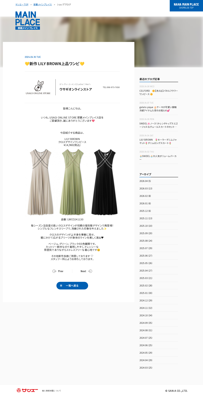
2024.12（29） (146, 300)
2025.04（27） (146, 270)
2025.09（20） (146, 233)
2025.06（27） (146, 255)
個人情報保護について (51, 390)
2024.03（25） (146, 367)
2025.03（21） (146, 278)
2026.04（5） (145, 181)
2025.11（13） (146, 218)
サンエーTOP (22, 4)
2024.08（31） (146, 330)
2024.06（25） (146, 345)
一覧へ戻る (72, 285)
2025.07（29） (146, 248)
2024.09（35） (146, 323)
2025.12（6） (145, 211)
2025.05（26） (146, 263)
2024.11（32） (146, 308)
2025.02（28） (146, 285)
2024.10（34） (146, 315)
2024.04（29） (146, 360)
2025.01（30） (146, 293)
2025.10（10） (146, 226)
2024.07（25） (146, 338)
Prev (60, 271)
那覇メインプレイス (42, 4)
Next (83, 271)
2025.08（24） (146, 241)
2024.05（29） (146, 353)
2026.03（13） (146, 188)
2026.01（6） (145, 203)
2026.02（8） (145, 196)
